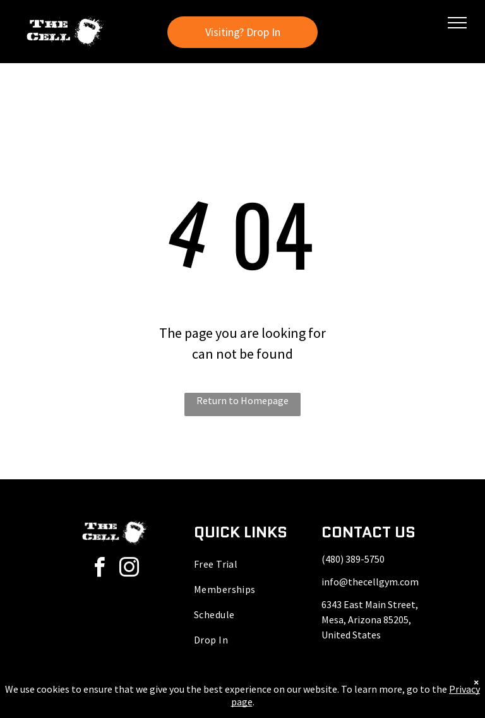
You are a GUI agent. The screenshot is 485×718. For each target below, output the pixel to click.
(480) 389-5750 (353, 559)
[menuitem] (243, 564)
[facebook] (99, 569)
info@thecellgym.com (370, 581)
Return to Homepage (242, 400)
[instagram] (129, 569)
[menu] (457, 22)
